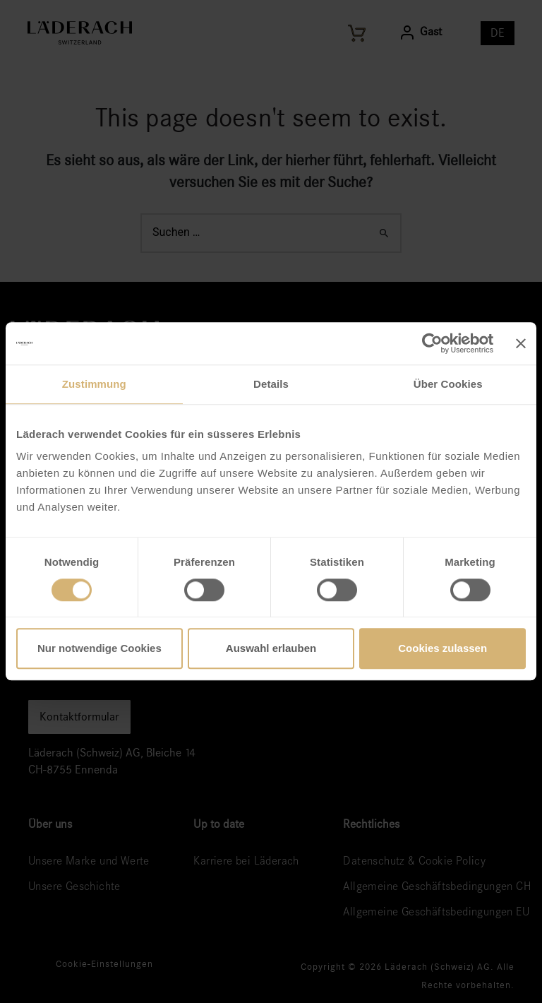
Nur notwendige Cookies (99, 649)
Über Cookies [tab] (448, 384)
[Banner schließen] (521, 343)
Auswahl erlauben (271, 649)
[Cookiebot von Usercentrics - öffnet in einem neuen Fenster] (431, 343)
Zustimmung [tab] (94, 384)
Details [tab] (271, 384)
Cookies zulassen (442, 649)
